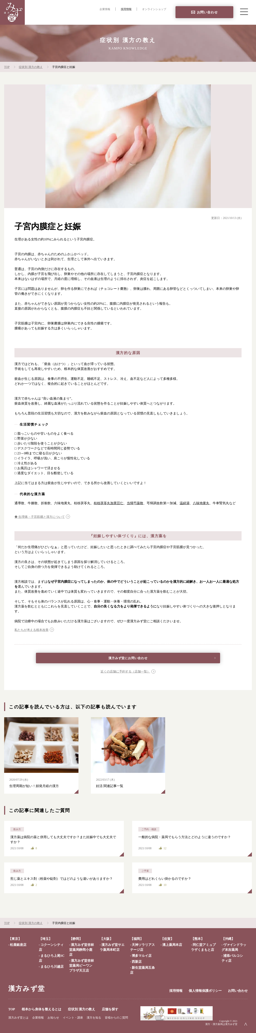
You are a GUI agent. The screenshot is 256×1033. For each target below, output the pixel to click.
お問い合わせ (207, 12)
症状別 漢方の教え (129, 17)
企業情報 (105, 9)
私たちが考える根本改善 (32, 630)
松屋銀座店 (18, 946)
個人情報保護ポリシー (205, 991)
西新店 (137, 962)
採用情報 (126, 9)
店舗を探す (157, 17)
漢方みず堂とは (18, 1018)
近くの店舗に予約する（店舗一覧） (124, 672)
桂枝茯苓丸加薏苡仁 (108, 503)
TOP (57, 17)
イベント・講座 (73, 1018)
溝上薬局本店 (172, 946)
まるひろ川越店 (52, 967)
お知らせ (53, 1018)
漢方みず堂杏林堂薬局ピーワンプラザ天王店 (81, 966)
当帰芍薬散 (135, 503)
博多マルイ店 (142, 956)
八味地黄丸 (201, 503)
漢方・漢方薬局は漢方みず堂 (221, 1025)
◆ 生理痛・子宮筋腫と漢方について (41, 516)
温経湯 (185, 503)
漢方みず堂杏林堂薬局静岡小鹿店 (81, 950)
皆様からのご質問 (116, 1018)
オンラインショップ (154, 9)
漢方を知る (94, 1018)
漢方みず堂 (26, 989)
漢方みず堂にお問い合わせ (128, 659)
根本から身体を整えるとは (88, 17)
